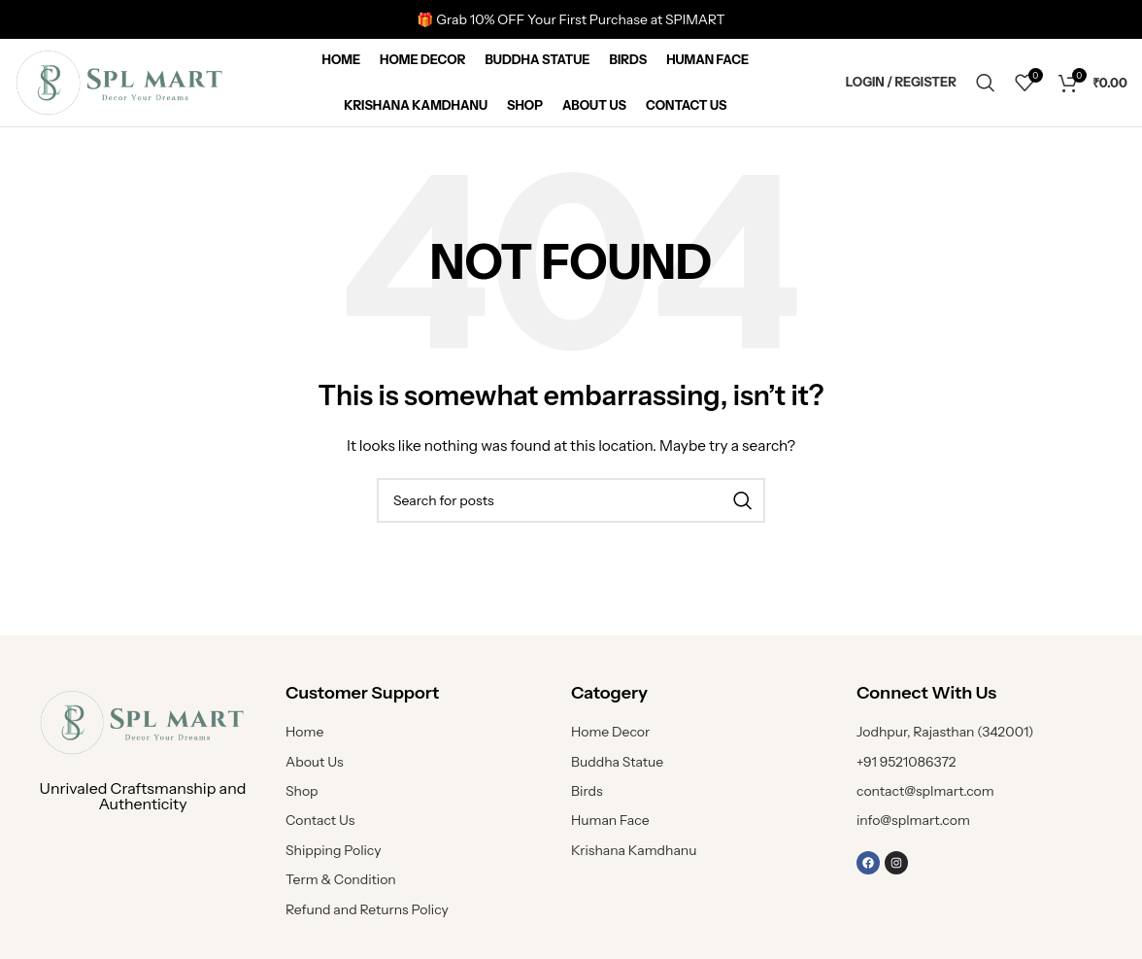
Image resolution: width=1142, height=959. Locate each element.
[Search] (985, 82)
